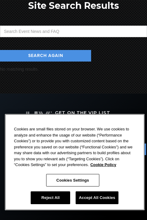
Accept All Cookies (97, 197)
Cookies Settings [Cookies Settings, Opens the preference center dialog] (72, 180)
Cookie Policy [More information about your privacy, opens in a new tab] (103, 164)
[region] (75, 162)
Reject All (50, 197)
